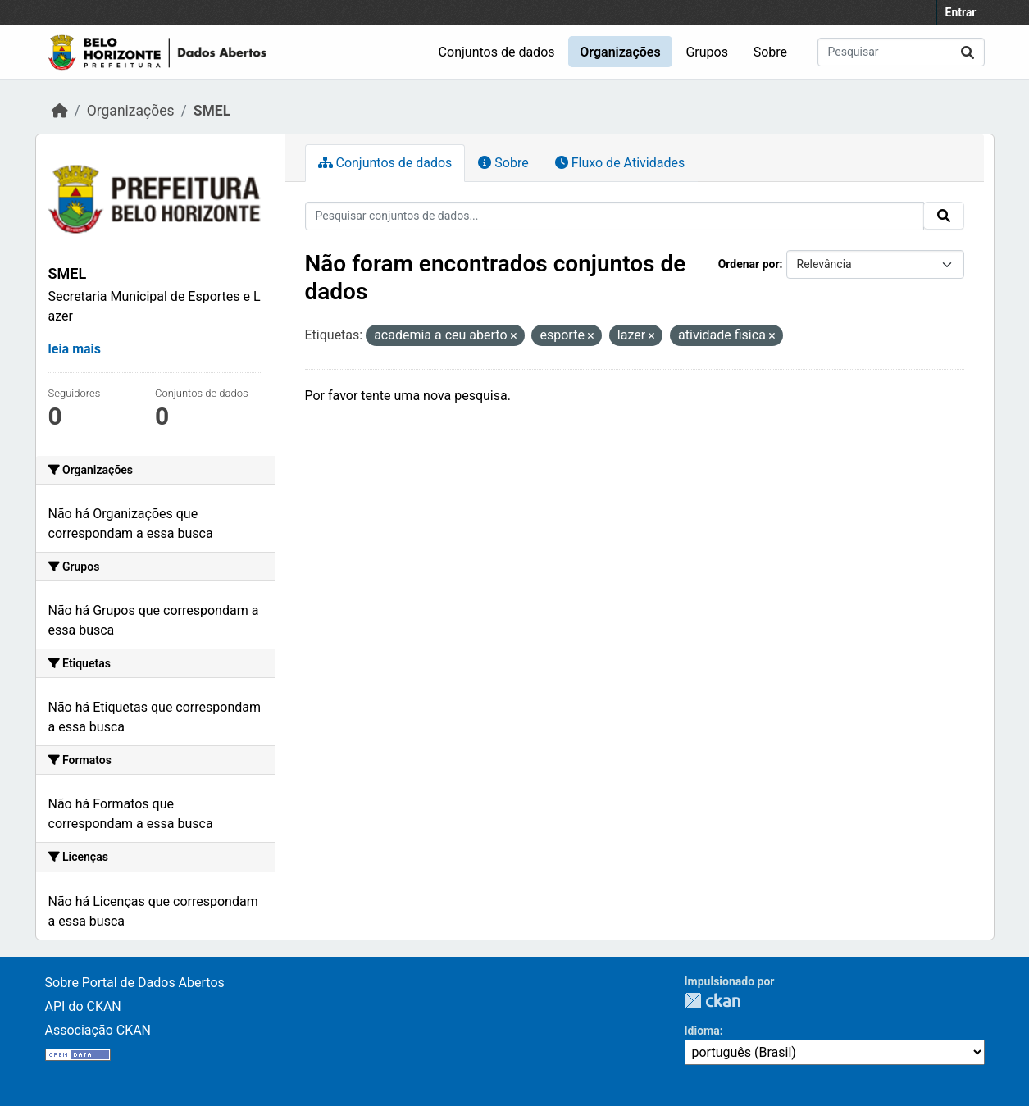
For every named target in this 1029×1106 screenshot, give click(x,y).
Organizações (620, 52)
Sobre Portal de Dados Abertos (135, 982)
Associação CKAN (98, 1030)
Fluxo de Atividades (620, 163)
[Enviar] (967, 52)
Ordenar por (749, 264)
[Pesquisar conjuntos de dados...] (901, 52)
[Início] (60, 110)
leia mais (75, 349)
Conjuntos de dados (497, 52)
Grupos (706, 52)
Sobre (770, 52)
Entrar (961, 12)
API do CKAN (83, 1006)
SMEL (212, 110)
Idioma (702, 1030)
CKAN (712, 1000)
